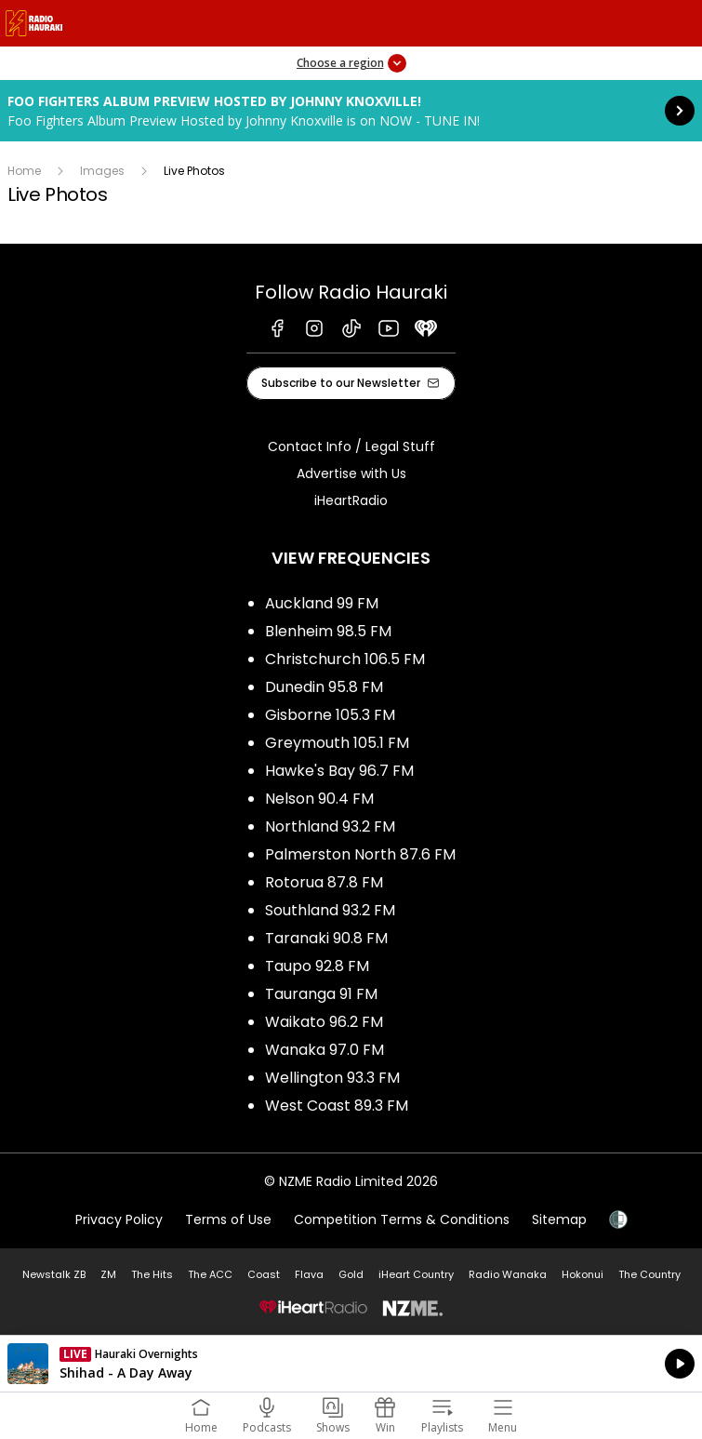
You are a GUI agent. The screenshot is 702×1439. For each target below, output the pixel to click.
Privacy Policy (119, 1219)
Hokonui (582, 1274)
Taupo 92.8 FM (317, 966)
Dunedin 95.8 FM (324, 687)
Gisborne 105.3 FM (330, 715)
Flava (309, 1274)
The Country (649, 1274)
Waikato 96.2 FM (324, 1022)
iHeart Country (416, 1274)
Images (102, 171)
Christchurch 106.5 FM (345, 659)
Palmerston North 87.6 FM (360, 854)
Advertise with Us (351, 473)
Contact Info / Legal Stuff (351, 446)
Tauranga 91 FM (321, 994)
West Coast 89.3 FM (336, 1105)
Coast (263, 1274)
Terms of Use (228, 1219)
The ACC (210, 1274)
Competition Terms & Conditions (402, 1219)
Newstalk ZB (54, 1274)
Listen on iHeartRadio (351, 1364)
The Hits (152, 1274)
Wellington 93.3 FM (332, 1077)
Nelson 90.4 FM (319, 798)
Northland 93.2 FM (330, 826)
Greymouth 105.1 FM (337, 742)
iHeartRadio (351, 500)
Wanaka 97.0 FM (324, 1049)
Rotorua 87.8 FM (324, 882)
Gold (351, 1274)
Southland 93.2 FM (330, 910)
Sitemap (559, 1219)
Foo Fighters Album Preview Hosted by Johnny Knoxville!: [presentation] (351, 110)
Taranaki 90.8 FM (326, 938)
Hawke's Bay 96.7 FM (339, 770)
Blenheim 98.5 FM (328, 631)
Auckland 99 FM (321, 603)
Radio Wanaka (508, 1274)
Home (24, 171)
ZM (108, 1274)
